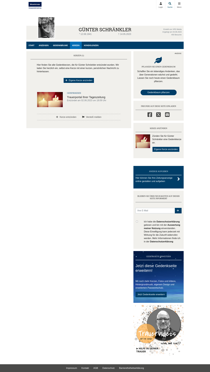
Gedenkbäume (60, 45)
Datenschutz (108, 368)
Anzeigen (44, 45)
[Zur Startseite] (35, 5)
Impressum (71, 368)
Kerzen (75, 45)
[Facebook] (149, 114)
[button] (178, 210)
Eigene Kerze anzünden (78, 80)
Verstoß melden (91, 117)
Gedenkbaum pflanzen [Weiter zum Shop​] (158, 92)
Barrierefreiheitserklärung (131, 368)
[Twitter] (158, 114)
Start (31, 45)
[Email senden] (155, 210)
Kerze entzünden (66, 117)
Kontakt (85, 368)
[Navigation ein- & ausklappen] (179, 5)
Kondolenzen (91, 45)
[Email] (167, 114)
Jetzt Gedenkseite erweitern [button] (151, 294)
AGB (95, 368)
